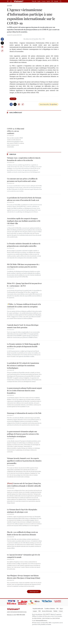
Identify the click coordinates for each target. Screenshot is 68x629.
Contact (61, 611)
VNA (39, 611)
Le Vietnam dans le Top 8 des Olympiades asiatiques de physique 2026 (22, 510)
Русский (56, 1)
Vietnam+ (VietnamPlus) (18, 1)
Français (44, 1)
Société (9, 5)
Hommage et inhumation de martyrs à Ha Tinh (24, 413)
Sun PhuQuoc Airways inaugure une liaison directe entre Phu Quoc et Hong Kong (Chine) (23, 576)
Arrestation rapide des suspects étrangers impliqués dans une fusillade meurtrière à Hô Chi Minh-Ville (23, 220)
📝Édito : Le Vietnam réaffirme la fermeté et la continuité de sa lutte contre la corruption (24, 305)
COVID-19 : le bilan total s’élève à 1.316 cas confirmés (15, 131)
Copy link (2, 50)
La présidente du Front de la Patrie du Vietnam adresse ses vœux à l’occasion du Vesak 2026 (24, 199)
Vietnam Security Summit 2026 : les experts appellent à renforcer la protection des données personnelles (24, 460)
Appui (61, 608)
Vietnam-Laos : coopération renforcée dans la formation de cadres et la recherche (23, 159)
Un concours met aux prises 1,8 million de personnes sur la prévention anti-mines (22, 179)
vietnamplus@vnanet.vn (41, 620)
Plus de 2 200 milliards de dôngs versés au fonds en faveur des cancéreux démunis (22, 533)
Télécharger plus (34, 591)
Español (48, 1)
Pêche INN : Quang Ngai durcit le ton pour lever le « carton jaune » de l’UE (24, 284)
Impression (2, 46)
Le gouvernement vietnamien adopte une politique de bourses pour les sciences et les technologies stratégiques (23, 433)
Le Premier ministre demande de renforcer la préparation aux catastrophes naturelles (23, 244)
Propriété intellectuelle (38, 608)
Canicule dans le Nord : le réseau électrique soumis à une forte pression (22, 326)
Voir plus (12, 154)
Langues (35, 611)
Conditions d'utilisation (49, 608)
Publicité (55, 611)
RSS (57, 608)
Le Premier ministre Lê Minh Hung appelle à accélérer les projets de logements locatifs (23, 345)
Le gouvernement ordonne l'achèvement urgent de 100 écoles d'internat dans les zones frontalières (24, 390)
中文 (52, 1)
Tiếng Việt (34, 1)
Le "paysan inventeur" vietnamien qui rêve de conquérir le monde (23, 556)
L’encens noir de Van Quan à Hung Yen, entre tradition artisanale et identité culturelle (24, 484)
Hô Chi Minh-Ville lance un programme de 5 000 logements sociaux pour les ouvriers (23, 265)
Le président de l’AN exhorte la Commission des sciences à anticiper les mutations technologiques (23, 365)
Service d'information (47, 611)
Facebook (2, 39)
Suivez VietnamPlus (44, 104)
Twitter (2, 43)
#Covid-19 (13, 98)
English (39, 1)
